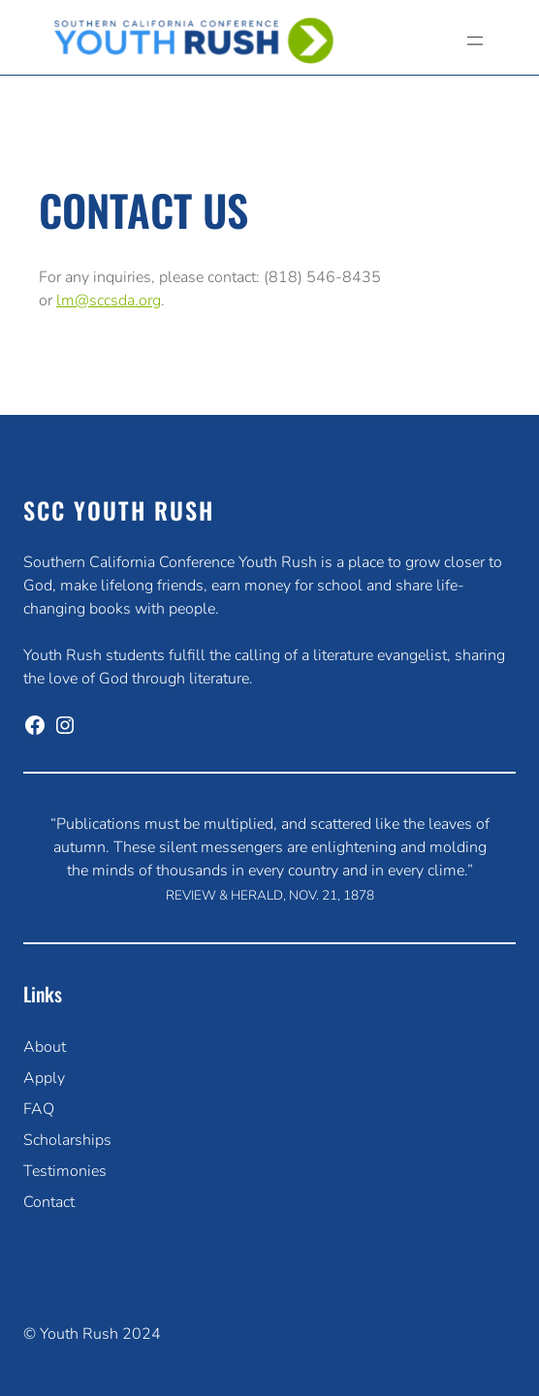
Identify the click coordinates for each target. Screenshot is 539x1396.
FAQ (38, 1109)
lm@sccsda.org (108, 300)
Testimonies (65, 1171)
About (44, 1047)
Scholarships (67, 1140)
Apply (44, 1078)
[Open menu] (475, 40)
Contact (49, 1202)
